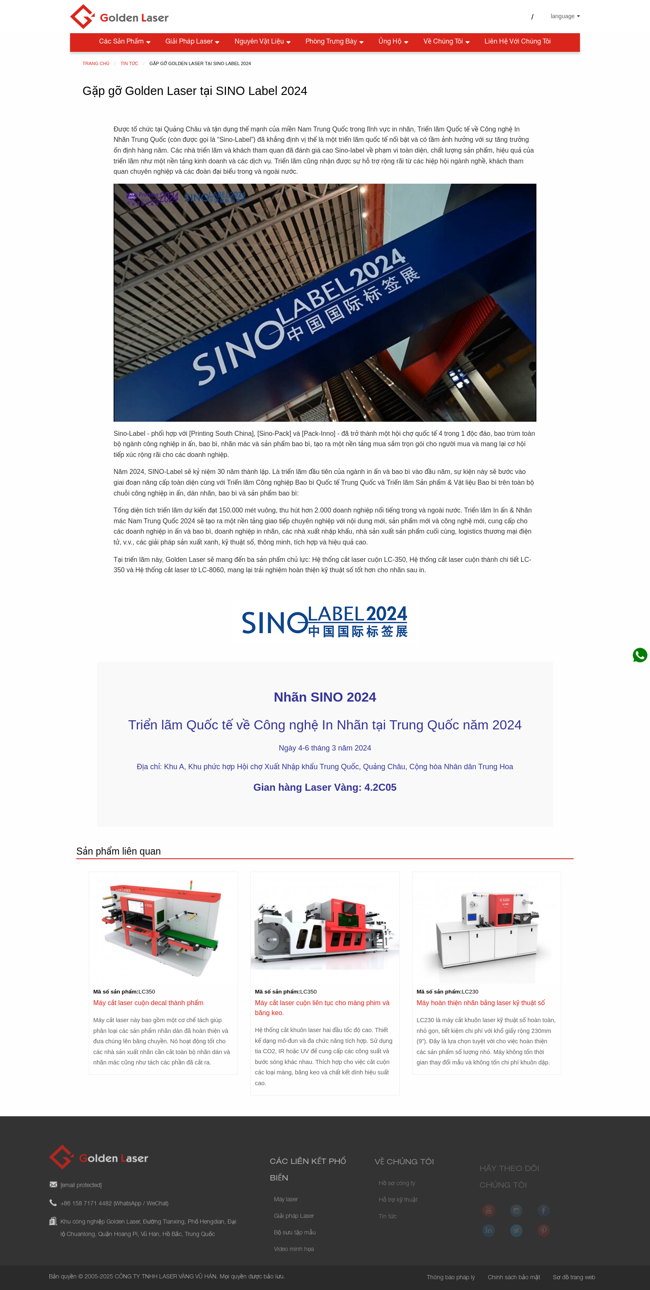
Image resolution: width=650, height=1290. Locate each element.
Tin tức (388, 1225)
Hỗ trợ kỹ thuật (398, 1208)
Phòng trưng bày (335, 42)
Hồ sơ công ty (397, 1192)
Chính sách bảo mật (514, 1278)
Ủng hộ (394, 42)
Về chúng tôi (447, 42)
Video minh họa (294, 1262)
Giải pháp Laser (193, 42)
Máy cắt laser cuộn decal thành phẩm (148, 1002)
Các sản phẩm (125, 42)
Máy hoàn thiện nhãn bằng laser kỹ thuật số (481, 1002)
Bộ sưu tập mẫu (295, 1245)
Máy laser (286, 1212)
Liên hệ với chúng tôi (518, 42)
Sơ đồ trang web (574, 1278)
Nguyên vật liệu (263, 42)
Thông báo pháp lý (451, 1278)
